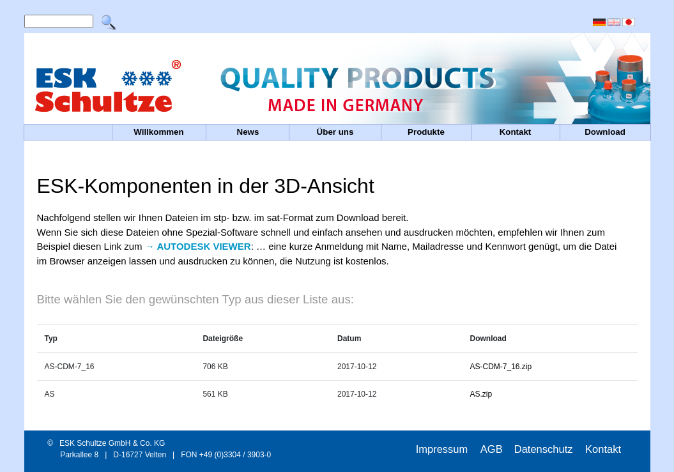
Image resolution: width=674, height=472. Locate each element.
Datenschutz (545, 449)
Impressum (443, 449)
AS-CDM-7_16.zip (501, 366)
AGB (491, 449)
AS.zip (481, 394)
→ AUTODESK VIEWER (198, 246)
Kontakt (603, 449)
